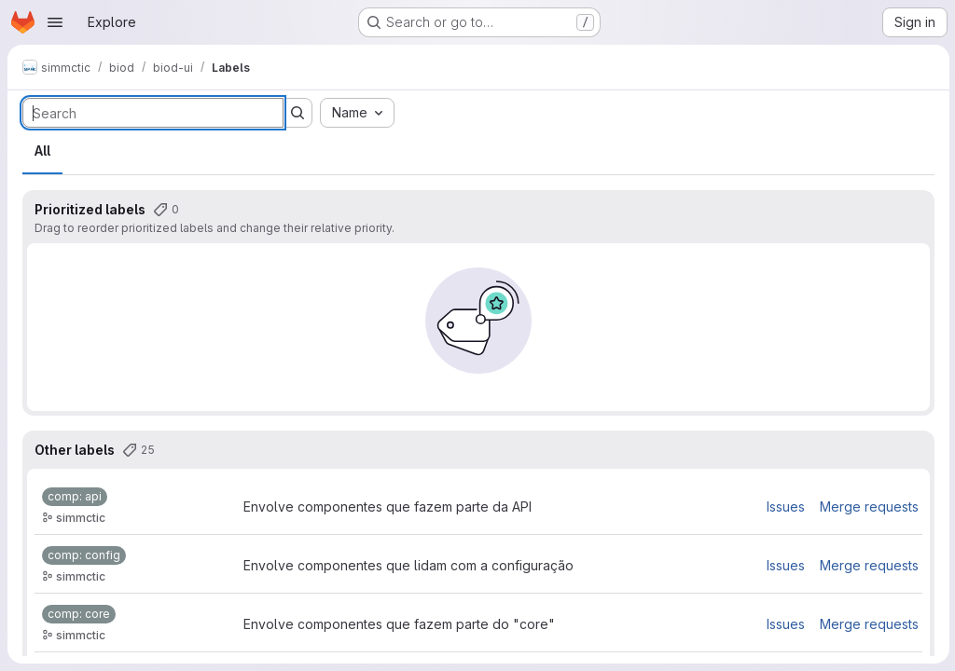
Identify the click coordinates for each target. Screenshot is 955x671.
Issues (784, 506)
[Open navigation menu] (55, 22)
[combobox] (357, 113)
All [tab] (42, 150)
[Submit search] (297, 113)
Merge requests (867, 506)
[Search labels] (153, 113)
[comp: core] (79, 614)
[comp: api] (74, 496)
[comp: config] (84, 555)
